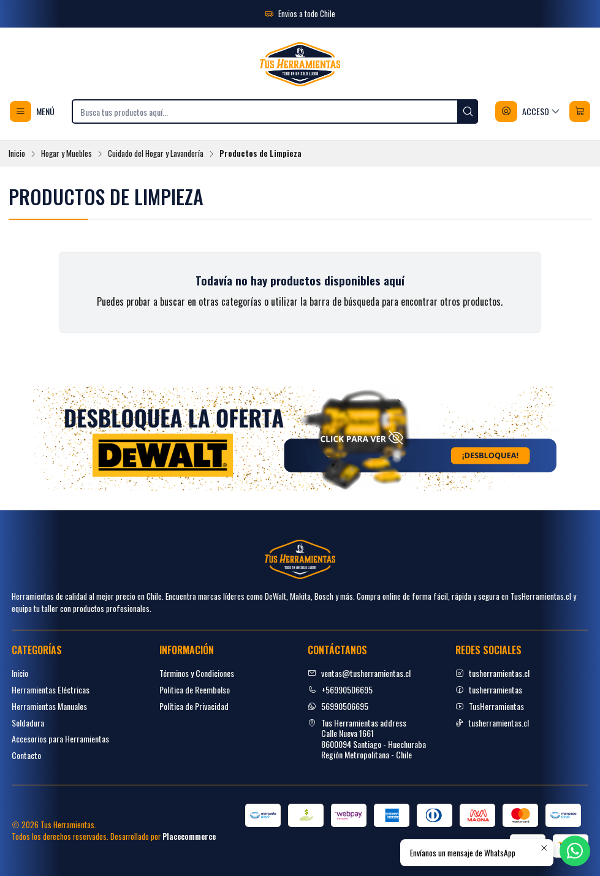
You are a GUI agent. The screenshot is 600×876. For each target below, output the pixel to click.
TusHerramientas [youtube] (489, 706)
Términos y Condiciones (196, 672)
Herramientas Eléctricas (50, 689)
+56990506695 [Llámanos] (340, 689)
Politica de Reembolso (194, 689)
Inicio (17, 153)
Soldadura (28, 722)
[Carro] (580, 111)
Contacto (26, 755)
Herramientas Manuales (49, 706)
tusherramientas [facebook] (488, 689)
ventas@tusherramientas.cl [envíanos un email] (359, 672)
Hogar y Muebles (66, 153)
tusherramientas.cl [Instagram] (492, 672)
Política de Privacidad (194, 706)
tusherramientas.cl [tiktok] (492, 722)
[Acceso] (528, 111)
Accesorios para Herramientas (60, 738)
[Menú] (32, 111)
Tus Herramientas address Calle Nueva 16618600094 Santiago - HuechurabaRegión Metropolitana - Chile (367, 738)
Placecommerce (189, 836)
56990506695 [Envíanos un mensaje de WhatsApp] (338, 706)
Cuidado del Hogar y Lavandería (155, 153)
